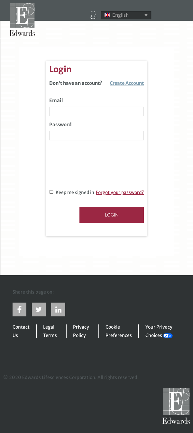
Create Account (127, 83)
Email (56, 100)
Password (60, 124)
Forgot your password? (120, 192)
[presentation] (98, 167)
